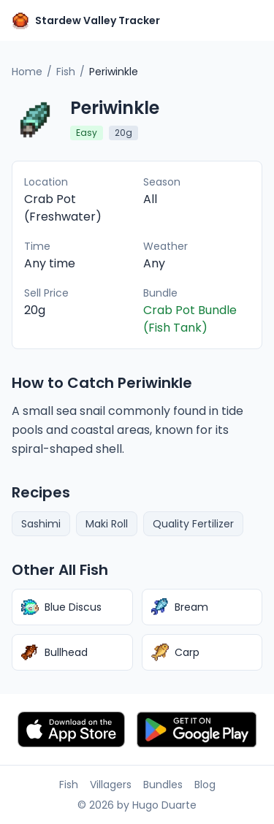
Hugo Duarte (164, 805)
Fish (65, 71)
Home (27, 71)
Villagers (111, 784)
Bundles (163, 784)
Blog (205, 784)
